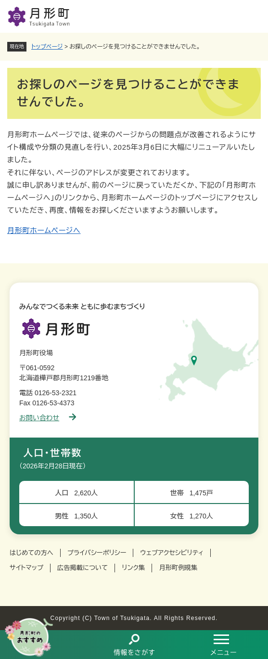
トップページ (47, 46)
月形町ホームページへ (44, 230)
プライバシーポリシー (97, 552)
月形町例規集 (178, 567)
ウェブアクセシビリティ (172, 552)
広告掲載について (82, 567)
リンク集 (133, 567)
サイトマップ (26, 567)
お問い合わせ (47, 418)
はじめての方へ (31, 552)
